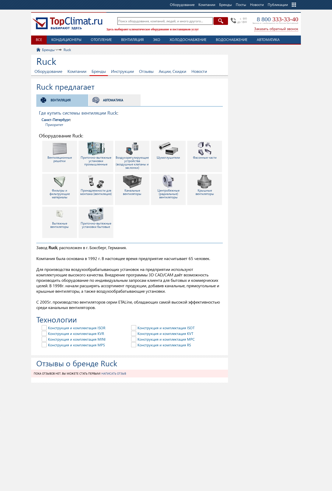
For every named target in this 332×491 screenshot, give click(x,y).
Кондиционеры (66, 39)
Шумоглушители (168, 150)
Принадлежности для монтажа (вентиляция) (96, 185)
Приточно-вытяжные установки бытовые (96, 218)
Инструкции (122, 71)
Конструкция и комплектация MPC (166, 339)
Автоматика (268, 39)
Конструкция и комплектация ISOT (166, 327)
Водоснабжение (231, 39)
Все (39, 39)
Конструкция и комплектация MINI (77, 339)
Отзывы (146, 71)
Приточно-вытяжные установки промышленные (96, 154)
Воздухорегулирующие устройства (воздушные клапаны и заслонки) (132, 156)
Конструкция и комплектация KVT (165, 333)
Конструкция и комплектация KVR (76, 333)
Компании (76, 71)
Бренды (99, 71)
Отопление (101, 39)
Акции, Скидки (172, 71)
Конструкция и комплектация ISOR (76, 327)
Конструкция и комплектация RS (164, 344)
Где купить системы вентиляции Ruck (78, 112)
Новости (257, 4)
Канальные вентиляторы (132, 185)
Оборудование (48, 71)
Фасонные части (205, 150)
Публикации (278, 4)
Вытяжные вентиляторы (59, 218)
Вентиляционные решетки (59, 152)
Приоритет (54, 124)
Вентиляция (132, 39)
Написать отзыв (113, 373)
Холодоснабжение (188, 39)
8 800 (277, 19)
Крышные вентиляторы (204, 185)
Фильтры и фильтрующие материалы (59, 186)
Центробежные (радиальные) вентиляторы (168, 186)
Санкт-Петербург (56, 119)
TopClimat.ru (67, 23)
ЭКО (156, 39)
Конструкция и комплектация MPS (76, 344)
